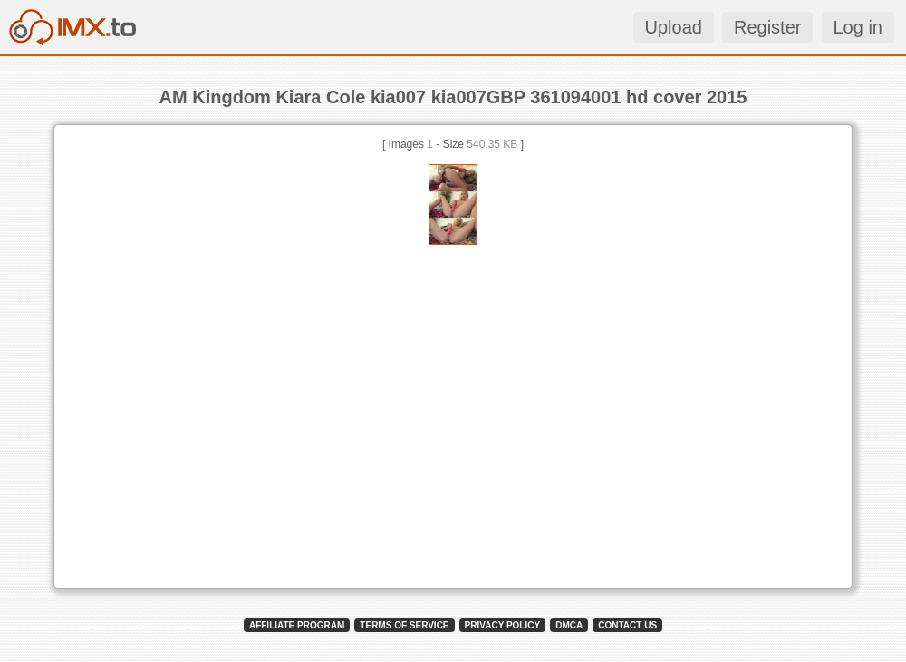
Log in (858, 27)
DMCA (569, 625)
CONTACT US (627, 625)
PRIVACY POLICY (503, 625)
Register (767, 27)
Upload (673, 27)
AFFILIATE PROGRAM (296, 625)
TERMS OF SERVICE (404, 625)
